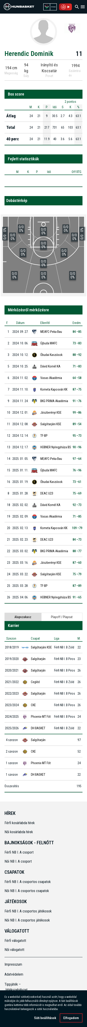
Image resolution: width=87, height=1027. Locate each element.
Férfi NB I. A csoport (19, 852)
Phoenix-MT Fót (41, 716)
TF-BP (44, 435)
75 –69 (77, 493)
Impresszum (13, 964)
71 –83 (77, 366)
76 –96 (77, 470)
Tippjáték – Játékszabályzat (14, 987)
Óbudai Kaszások (51, 355)
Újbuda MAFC (48, 343)
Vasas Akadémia (51, 378)
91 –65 (77, 597)
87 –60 (77, 562)
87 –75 (77, 389)
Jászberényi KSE (51, 412)
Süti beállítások (45, 1018)
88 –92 (77, 355)
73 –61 (77, 482)
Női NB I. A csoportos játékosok (27, 920)
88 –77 (77, 551)
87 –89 (77, 586)
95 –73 (77, 435)
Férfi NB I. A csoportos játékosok (28, 911)
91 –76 (77, 401)
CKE (33, 705)
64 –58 (77, 378)
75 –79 (77, 574)
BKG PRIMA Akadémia (54, 401)
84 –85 (77, 332)
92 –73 (77, 505)
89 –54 (77, 424)
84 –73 (77, 539)
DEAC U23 (46, 493)
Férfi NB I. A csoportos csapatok (28, 882)
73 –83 (77, 343)
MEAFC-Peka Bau (51, 332)
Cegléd (35, 682)
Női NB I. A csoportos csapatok (27, 891)
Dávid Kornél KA (50, 366)
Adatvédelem (14, 974)
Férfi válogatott (15, 940)
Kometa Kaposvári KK (53, 389)
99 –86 (77, 412)
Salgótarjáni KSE (50, 424)
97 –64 (77, 459)
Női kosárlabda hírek (19, 832)
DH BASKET (38, 728)
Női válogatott (14, 950)
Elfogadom (71, 1018)
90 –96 (77, 447)
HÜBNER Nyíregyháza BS (55, 447)
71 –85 (77, 516)
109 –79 (77, 528)
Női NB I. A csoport (18, 861)
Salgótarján (38, 659)
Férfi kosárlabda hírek (20, 823)
